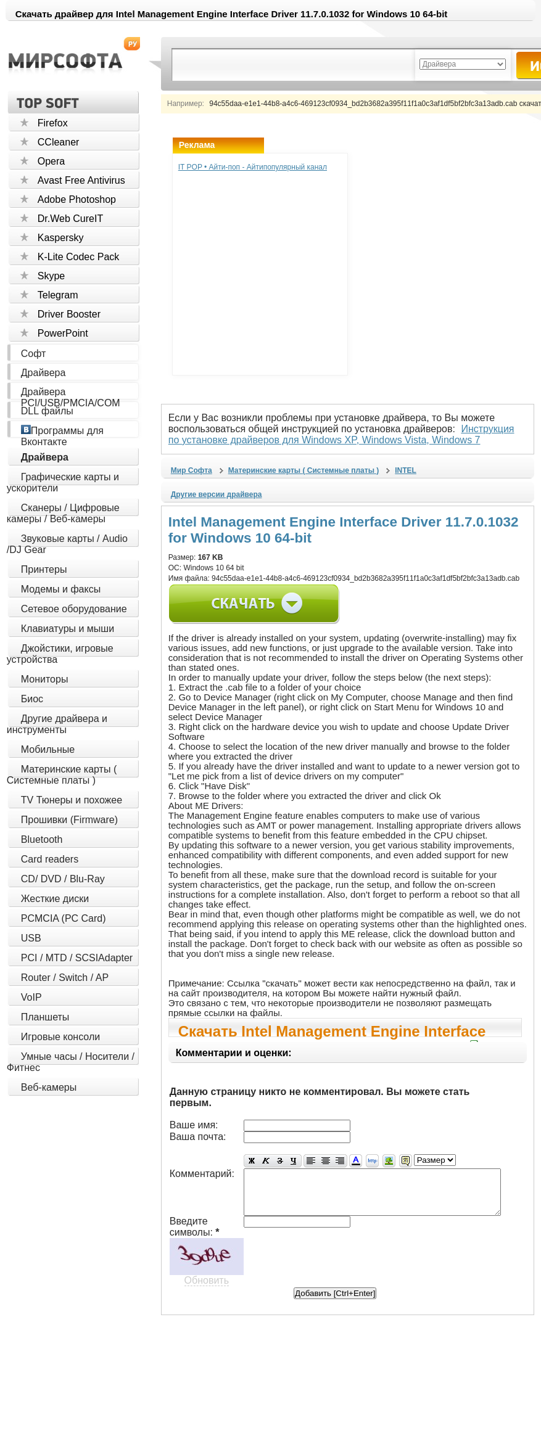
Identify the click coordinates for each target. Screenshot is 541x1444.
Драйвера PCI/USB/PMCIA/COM (70, 397)
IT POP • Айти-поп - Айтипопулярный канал (252, 167)
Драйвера (43, 372)
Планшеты (45, 1017)
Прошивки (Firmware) (69, 819)
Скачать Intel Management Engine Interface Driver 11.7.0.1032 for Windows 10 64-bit (332, 1030)
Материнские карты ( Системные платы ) (62, 775)
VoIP (31, 997)
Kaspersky (61, 237)
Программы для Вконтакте (62, 436)
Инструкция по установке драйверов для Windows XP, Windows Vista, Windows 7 (348, 434)
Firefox (53, 123)
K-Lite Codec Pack (79, 257)
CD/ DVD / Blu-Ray (63, 879)
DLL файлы (47, 411)
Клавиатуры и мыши (67, 628)
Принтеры (44, 569)
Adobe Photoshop (77, 199)
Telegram (58, 295)
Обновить (206, 1278)
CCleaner (59, 142)
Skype (51, 276)
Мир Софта (191, 470)
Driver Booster (69, 314)
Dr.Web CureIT (70, 218)
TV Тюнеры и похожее (71, 800)
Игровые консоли (60, 1037)
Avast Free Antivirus (81, 180)
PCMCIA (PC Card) (63, 918)
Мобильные (48, 749)
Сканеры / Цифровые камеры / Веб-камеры (63, 513)
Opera (51, 161)
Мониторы (44, 679)
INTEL (405, 470)
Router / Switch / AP (65, 977)
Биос (32, 699)
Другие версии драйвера (216, 494)
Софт (33, 353)
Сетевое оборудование (74, 609)
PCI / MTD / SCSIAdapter (77, 958)
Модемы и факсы (61, 589)
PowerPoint (63, 333)
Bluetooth (42, 839)
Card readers (49, 859)
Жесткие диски (55, 898)
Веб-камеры (48, 1087)
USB (31, 938)
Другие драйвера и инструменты (57, 724)
